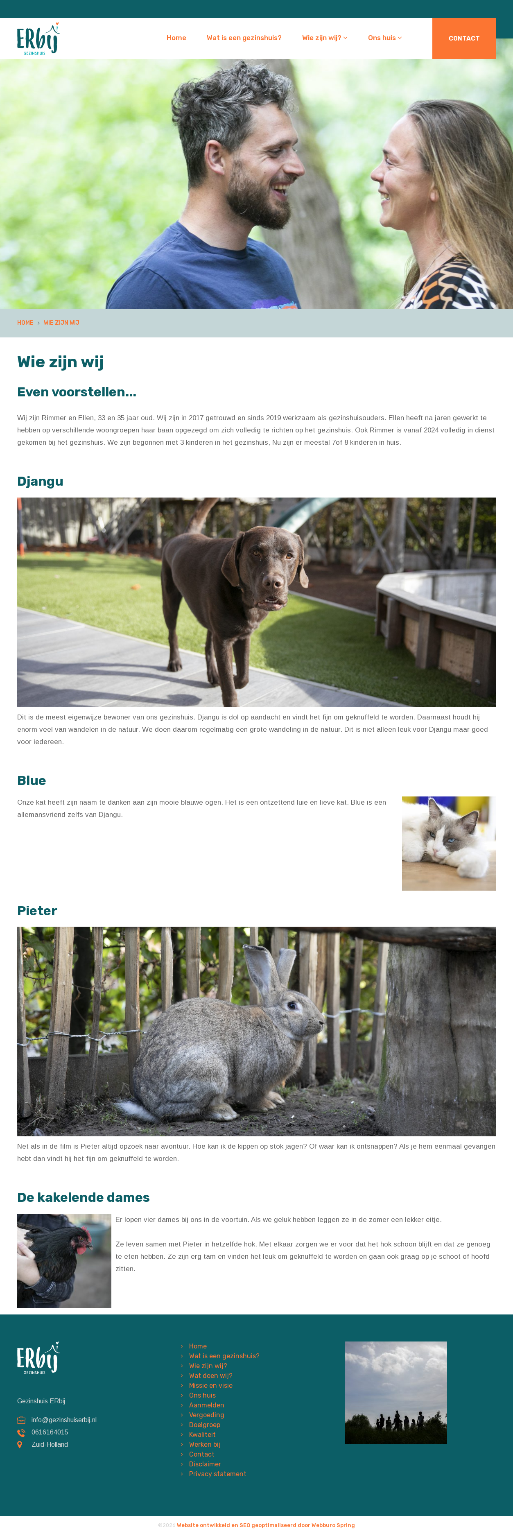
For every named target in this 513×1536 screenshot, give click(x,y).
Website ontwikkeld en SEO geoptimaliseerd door (266, 1525)
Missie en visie (211, 1385)
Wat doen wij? (211, 1376)
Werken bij (205, 1444)
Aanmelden (206, 1405)
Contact (464, 38)
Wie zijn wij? (325, 38)
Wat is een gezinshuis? (244, 38)
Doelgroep (204, 1425)
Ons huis (385, 38)
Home (176, 38)
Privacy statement (217, 1474)
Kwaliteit (202, 1435)
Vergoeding (206, 1415)
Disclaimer (205, 1464)
